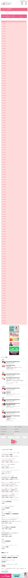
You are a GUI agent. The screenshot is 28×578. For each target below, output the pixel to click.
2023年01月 (4, 100)
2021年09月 (4, 137)
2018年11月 (4, 221)
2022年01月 (4, 127)
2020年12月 (4, 159)
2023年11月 (4, 83)
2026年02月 (4, 28)
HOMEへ (7, 437)
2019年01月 (4, 216)
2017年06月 (4, 256)
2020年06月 (4, 174)
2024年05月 (4, 75)
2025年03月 (4, 53)
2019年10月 (4, 194)
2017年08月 (4, 251)
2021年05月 (4, 147)
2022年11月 (4, 105)
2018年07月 (4, 231)
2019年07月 (4, 201)
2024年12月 (4, 58)
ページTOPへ (21, 437)
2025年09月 (4, 38)
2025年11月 (4, 33)
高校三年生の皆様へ (4, 426)
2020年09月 (4, 167)
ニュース (20, 15)
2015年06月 (4, 298)
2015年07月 (4, 295)
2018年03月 (4, 241)
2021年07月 (4, 142)
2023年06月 (4, 90)
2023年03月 (4, 95)
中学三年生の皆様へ (4, 431)
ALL (7, 15)
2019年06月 (4, 204)
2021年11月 (4, 132)
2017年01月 (4, 268)
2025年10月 (4, 36)
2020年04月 (4, 179)
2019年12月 (4, 189)
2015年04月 (4, 300)
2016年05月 (4, 283)
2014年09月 (4, 315)
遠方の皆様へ (17, 429)
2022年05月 (4, 117)
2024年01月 (4, 80)
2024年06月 (4, 73)
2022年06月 (4, 115)
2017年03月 (4, 263)
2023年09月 (4, 85)
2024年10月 (4, 63)
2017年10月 (4, 248)
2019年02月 (4, 214)
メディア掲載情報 (20, 16)
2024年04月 (4, 78)
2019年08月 (4, 199)
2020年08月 (4, 169)
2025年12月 (4, 31)
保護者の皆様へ (17, 431)
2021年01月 (4, 157)
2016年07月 (4, 278)
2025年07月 (4, 43)
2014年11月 (4, 310)
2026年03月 (4, 26)
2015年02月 (4, 305)
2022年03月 (4, 122)
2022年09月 (4, 110)
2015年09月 (4, 293)
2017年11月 (4, 246)
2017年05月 (4, 258)
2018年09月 (4, 226)
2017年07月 (4, 253)
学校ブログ (7, 16)
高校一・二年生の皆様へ (18, 426)
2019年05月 (4, 206)
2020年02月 (4, 184)
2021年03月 (4, 152)
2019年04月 (4, 209)
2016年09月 (4, 273)
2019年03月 (4, 211)
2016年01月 (4, 288)
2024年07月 (4, 70)
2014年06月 (4, 320)
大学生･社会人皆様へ (4, 429)
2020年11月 (4, 162)
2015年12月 (4, 290)
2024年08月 (4, 68)
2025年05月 (4, 48)
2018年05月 (4, 236)
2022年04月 (4, 120)
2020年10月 (4, 164)
